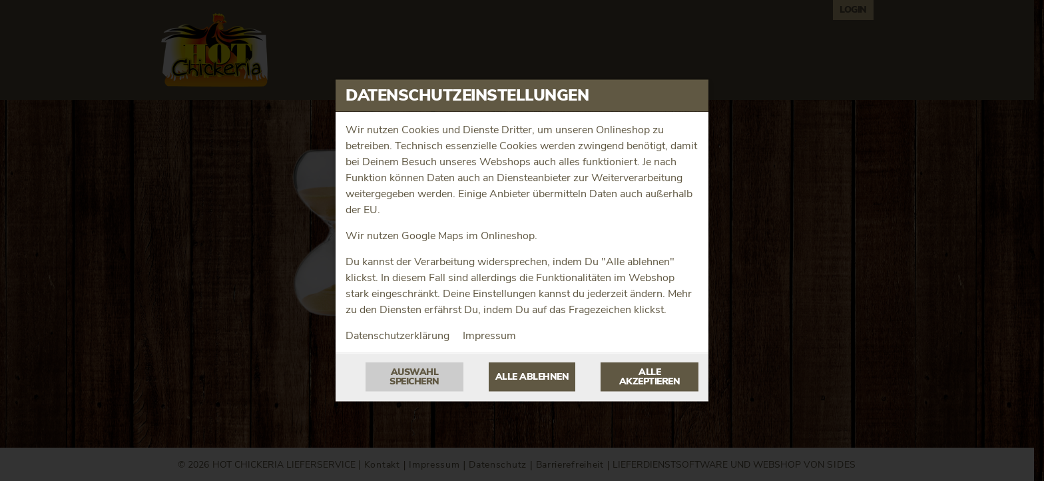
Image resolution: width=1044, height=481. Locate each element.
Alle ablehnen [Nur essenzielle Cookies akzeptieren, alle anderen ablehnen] (532, 377)
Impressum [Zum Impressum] (489, 335)
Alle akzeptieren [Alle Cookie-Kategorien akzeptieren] (649, 377)
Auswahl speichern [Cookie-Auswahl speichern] (414, 377)
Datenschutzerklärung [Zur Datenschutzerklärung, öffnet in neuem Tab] (397, 335)
